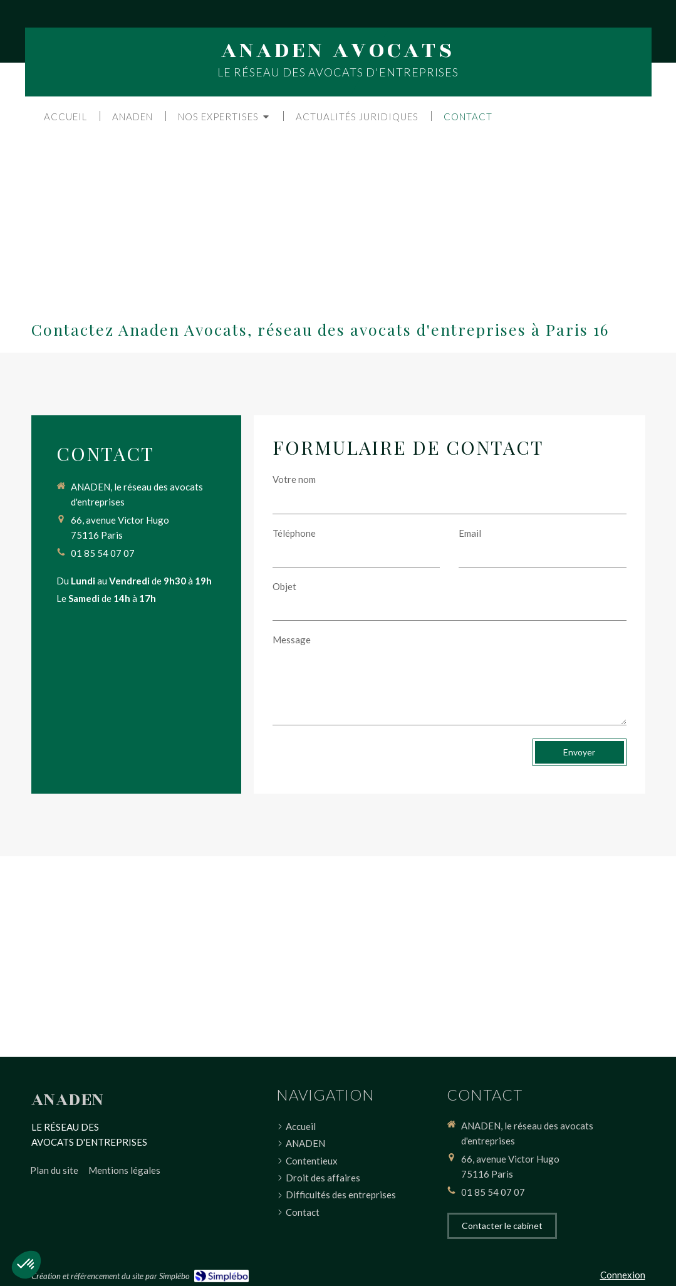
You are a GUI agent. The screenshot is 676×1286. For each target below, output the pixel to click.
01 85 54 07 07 (103, 553)
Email (470, 533)
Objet (284, 586)
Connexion (622, 1274)
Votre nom (294, 479)
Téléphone (294, 533)
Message (292, 639)
